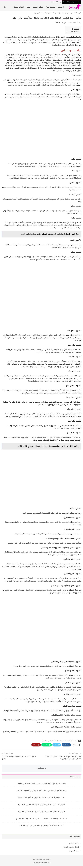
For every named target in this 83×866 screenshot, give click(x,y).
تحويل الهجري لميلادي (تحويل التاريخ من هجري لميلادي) (41, 804)
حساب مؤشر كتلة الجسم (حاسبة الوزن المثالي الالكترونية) (41, 797)
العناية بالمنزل (18, 7)
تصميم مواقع (74, 843)
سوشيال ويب (37, 862)
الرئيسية (61, 7)
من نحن (59, 2)
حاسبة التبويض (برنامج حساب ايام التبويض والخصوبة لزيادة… (41, 790)
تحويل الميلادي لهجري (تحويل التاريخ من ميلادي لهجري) (41, 811)
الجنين (68, 741)
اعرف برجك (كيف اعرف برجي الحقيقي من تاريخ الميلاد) (41, 825)
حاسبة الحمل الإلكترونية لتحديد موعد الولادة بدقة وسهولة (41, 783)
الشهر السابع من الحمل (48, 741)
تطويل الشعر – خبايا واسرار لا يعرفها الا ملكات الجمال (19, 757)
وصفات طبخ (50, 7)
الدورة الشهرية (60, 741)
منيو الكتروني (74, 851)
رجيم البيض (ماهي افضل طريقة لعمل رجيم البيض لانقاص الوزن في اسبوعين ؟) (63, 757)
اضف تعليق (41, 768)
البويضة (74, 741)
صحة (28, 7)
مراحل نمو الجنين (72, 31)
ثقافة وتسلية (38, 7)
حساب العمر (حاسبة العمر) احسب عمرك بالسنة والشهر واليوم (41, 818)
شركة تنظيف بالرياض (71, 847)
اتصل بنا (54, 2)
